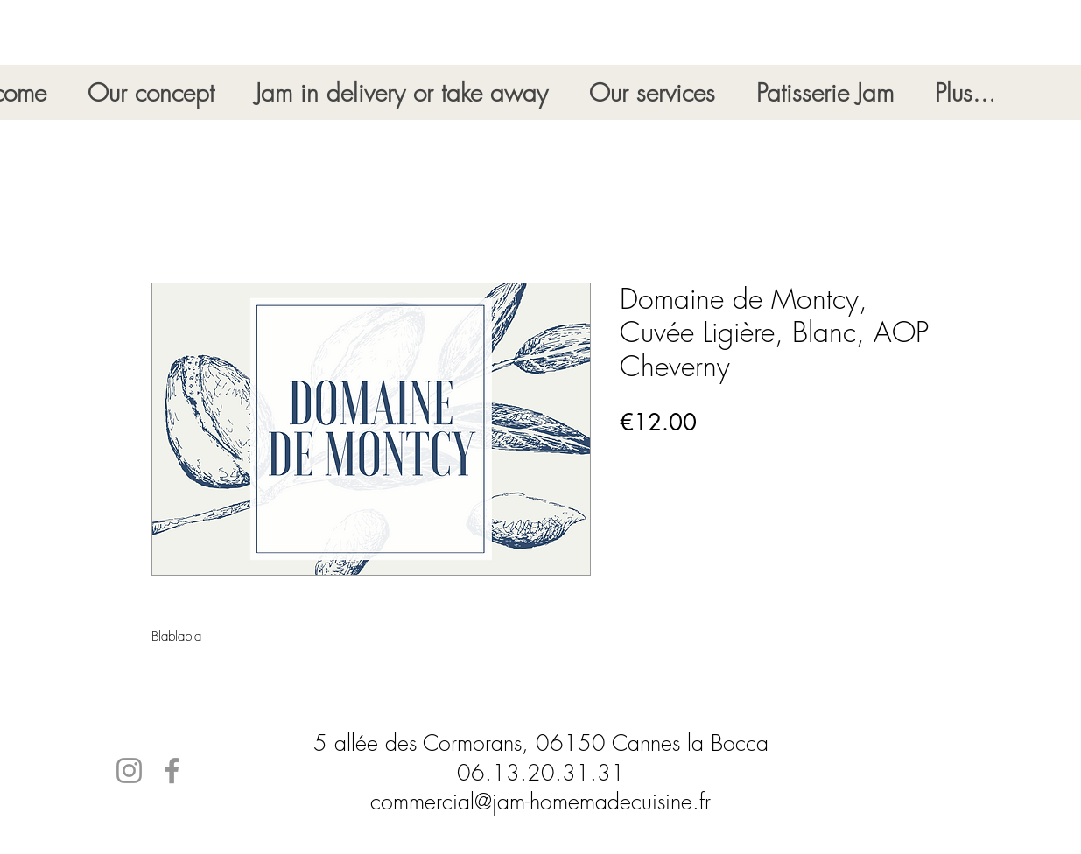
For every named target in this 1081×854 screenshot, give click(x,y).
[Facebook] (172, 770)
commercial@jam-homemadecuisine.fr (540, 801)
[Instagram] (129, 770)
